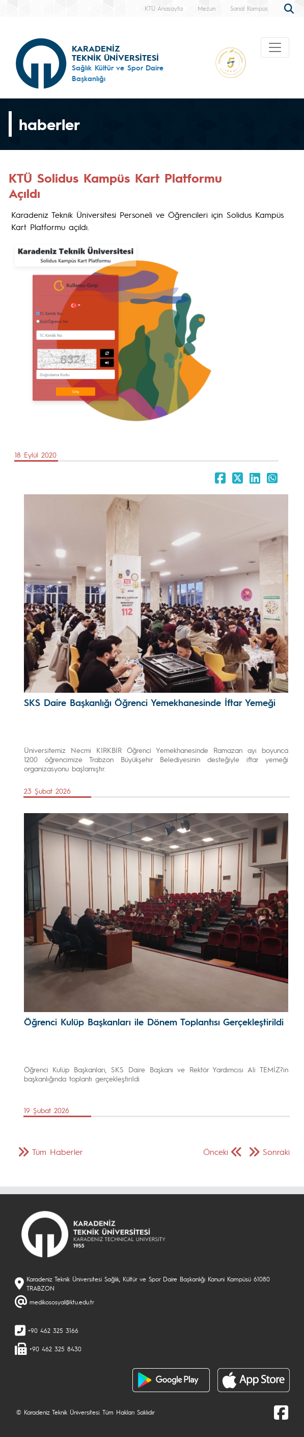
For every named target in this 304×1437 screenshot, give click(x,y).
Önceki (215, 1151)
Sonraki (276, 1151)
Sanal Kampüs (249, 8)
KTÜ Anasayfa (164, 8)
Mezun (206, 8)
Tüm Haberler (57, 1151)
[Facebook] (281, 1412)
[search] (290, 7)
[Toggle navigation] (275, 47)
